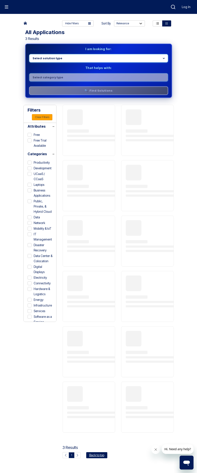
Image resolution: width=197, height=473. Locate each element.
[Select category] (98, 77)
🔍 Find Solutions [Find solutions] (98, 90)
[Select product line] (98, 58)
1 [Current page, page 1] (71, 455)
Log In (186, 7)
